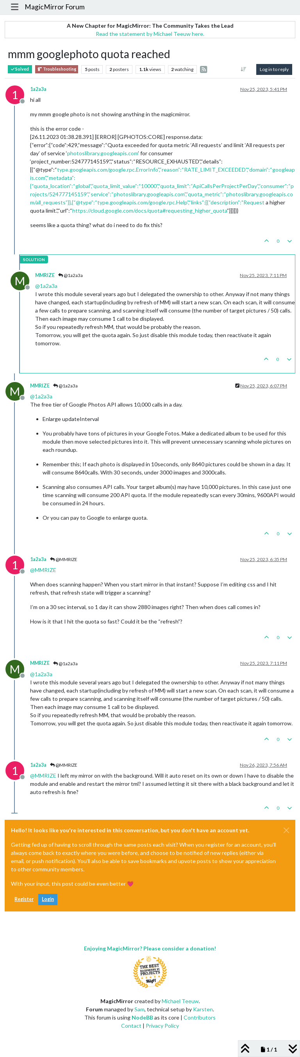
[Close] (286, 830)
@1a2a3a (70, 275)
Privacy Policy (162, 1025)
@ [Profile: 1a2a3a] (46, 285)
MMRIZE (45, 275)
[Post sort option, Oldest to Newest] (243, 69)
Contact (131, 1025)
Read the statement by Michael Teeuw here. (150, 33)
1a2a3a (38, 89)
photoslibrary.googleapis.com (102, 153)
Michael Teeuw (180, 1001)
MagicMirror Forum (55, 7)
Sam (139, 1009)
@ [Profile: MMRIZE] (43, 570)
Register (24, 899)
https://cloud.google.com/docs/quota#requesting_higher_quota (149, 210)
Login (48, 899)
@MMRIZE (63, 559)
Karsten (203, 1009)
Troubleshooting (56, 69)
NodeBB (142, 1017)
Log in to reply (274, 69)
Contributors (200, 1017)
